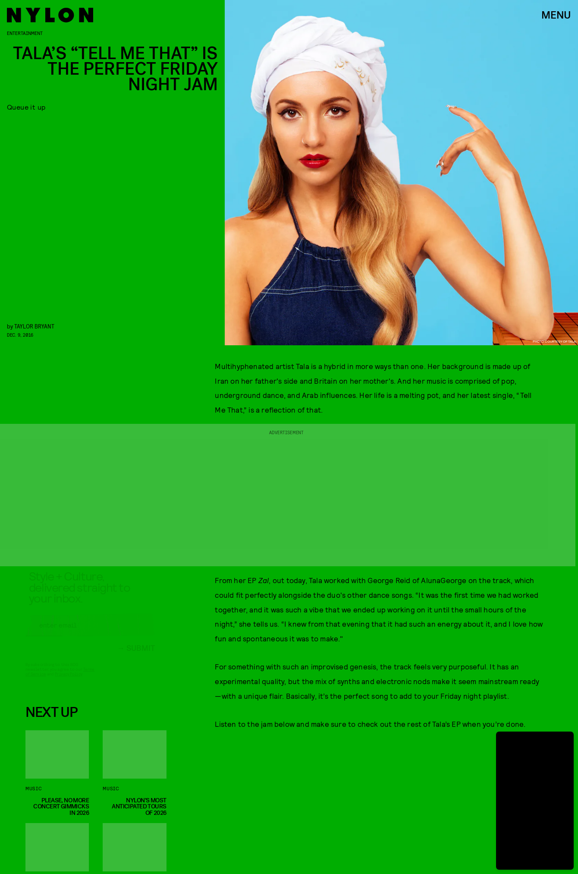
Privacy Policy (68, 681)
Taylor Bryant (34, 326)
